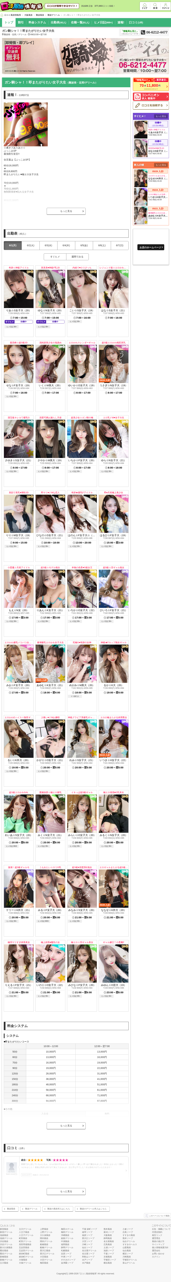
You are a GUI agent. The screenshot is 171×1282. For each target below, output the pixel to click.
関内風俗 (44, 1238)
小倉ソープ (128, 1229)
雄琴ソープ (87, 1232)
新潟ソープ (109, 1232)
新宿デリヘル (6, 1232)
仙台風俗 (127, 1250)
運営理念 (156, 1238)
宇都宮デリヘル (130, 1260)
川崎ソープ (87, 1244)
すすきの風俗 (129, 1235)
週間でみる (77, 256)
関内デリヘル (46, 1241)
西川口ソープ (88, 1238)
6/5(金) (84, 245)
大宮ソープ (87, 1241)
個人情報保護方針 (160, 1247)
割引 (21, 22)
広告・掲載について (161, 1229)
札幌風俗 (65, 1250)
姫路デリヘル (67, 1238)
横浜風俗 (108, 1263)
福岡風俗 (65, 1244)
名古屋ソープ (88, 1253)
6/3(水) (48, 245)
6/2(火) (30, 245)
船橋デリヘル (46, 1247)
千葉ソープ (109, 1253)
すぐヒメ (55, 256)
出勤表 (58, 22)
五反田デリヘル (26, 1250)
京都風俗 (108, 1257)
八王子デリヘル (26, 1235)
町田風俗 (23, 1238)
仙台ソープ (87, 1247)
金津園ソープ (67, 1263)
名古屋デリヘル (89, 1250)
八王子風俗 (24, 1232)
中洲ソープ (66, 1257)
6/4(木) (66, 245)
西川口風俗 (45, 1250)
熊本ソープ (128, 1238)
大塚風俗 (23, 1260)
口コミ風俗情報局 (88, 1273)
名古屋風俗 (109, 1241)
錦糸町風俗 (24, 1253)
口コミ (136, 22)
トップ (8, 22)
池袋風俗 (4, 1235)
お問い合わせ (158, 1253)
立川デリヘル (25, 1229)
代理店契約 (157, 1232)
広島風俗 (108, 1244)
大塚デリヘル (25, 1263)
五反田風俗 (24, 1247)
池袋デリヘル (6, 1238)
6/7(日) (119, 245)
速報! (120, 22)
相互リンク (157, 1235)
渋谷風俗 (4, 1241)
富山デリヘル (129, 1263)
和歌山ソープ (88, 1257)
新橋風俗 (4, 1257)
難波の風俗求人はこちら (58, 1209)
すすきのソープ (68, 1260)
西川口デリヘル (47, 1253)
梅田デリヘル (67, 1232)
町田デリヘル (25, 1241)
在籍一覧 (80, 22)
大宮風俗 (44, 1257)
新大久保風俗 (6, 1247)
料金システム (37, 22)
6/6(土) (102, 245)
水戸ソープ (87, 1260)
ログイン (156, 1257)
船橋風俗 (44, 1244)
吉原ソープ (66, 1253)
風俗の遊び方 (158, 1241)
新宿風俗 (4, 1229)
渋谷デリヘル (6, 1244)
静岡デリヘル (67, 1247)
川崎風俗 (127, 1257)
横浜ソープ (128, 1253)
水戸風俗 (86, 1263)
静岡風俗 (108, 1238)
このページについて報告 (157, 1215)
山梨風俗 (127, 1247)
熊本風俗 (108, 1229)
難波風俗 (11, 1209)
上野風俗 (44, 1229)
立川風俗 (4, 1263)
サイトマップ (158, 1244)
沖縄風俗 (65, 1235)
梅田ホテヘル (67, 1229)
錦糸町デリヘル (26, 1257)
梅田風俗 (44, 1263)
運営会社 (156, 1250)
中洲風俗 (65, 1241)
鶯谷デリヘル (6, 1253)
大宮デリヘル (46, 1260)
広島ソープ (128, 1232)
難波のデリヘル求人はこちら (93, 1209)
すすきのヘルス (130, 1244)
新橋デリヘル (6, 1260)
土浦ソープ (109, 1247)
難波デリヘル (31, 1209)
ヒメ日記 (103, 22)
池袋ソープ (109, 1250)
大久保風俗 (45, 1235)
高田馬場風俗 (25, 1244)
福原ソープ (87, 1235)
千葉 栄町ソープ (89, 1229)
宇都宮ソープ (110, 1260)
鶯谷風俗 (4, 1250)
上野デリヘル (46, 1232)
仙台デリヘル (129, 1241)
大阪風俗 (108, 1235)
